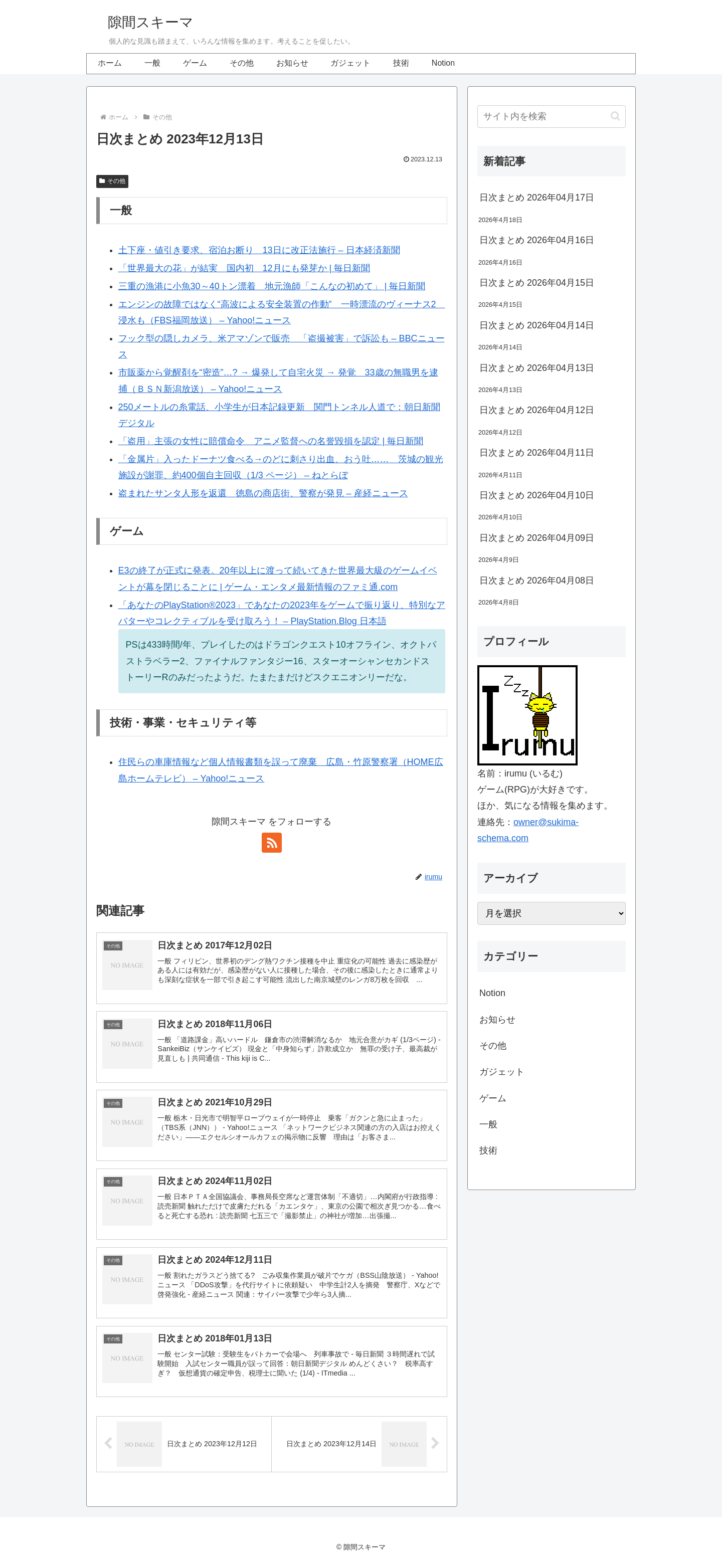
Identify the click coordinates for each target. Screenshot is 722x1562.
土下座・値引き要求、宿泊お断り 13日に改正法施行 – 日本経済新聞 (259, 250)
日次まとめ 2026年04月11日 (536, 453)
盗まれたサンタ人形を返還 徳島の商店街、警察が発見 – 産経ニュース (263, 493)
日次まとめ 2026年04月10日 (536, 495)
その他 (112, 180)
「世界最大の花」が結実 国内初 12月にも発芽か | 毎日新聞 (244, 268)
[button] (615, 116)
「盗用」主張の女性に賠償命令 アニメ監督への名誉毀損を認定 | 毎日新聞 (271, 441)
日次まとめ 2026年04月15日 (536, 283)
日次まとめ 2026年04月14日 (536, 325)
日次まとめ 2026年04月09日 (536, 538)
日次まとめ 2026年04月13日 (536, 368)
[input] (551, 116)
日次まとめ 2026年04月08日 (536, 580)
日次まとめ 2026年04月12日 (536, 410)
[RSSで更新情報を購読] (272, 843)
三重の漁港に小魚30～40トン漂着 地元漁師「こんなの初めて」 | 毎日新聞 (272, 286)
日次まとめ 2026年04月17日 (536, 197)
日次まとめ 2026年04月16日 (536, 240)
